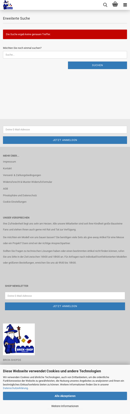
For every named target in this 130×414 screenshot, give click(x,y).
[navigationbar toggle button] (125, 5)
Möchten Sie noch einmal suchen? (22, 47)
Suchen (97, 65)
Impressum (9, 161)
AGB (5, 188)
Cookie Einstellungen (14, 201)
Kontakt (7, 168)
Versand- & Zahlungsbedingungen (22, 175)
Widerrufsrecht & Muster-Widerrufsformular (27, 181)
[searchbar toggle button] (105, 5)
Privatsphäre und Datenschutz (20, 195)
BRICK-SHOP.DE (12, 359)
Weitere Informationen (65, 406)
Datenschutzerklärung (15, 388)
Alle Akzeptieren (65, 396)
